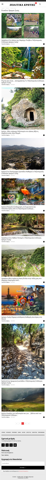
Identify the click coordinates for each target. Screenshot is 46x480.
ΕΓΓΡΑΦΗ (23, 467)
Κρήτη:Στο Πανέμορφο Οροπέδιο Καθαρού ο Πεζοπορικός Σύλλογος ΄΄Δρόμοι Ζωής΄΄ (22, 172)
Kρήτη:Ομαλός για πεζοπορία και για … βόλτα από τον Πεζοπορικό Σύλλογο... (21, 414)
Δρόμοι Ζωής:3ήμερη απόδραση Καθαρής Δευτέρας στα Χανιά (21, 318)
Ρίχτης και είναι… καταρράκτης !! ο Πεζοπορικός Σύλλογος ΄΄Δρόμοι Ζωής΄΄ (22, 82)
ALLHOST (26, 478)
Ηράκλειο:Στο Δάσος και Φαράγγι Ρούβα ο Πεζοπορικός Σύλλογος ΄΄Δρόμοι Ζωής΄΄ (21, 41)
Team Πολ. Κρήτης (5, 44)
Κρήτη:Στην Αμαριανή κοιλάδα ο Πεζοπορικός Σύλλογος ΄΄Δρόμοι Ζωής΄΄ (21, 382)
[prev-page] (16, 423)
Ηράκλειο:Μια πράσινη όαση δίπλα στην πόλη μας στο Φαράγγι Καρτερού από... (21, 279)
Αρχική (2, 8)
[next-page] (29, 423)
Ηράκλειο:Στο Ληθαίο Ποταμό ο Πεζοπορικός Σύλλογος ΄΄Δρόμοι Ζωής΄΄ (21, 239)
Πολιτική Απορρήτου (23, 471)
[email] (23, 463)
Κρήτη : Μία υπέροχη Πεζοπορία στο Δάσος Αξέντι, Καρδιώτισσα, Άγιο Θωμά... (20, 132)
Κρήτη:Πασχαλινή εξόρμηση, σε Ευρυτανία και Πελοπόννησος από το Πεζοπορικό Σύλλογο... (18, 208)
